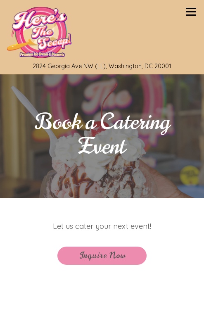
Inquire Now (102, 255)
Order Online (140, 295)
